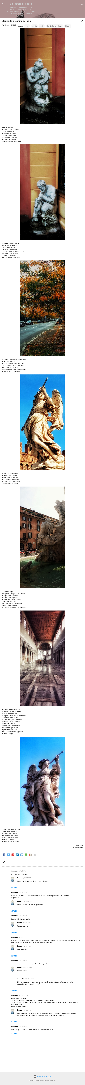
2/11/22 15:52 (23, 892)
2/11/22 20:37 (23, 960)
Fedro (19, 878)
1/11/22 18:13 (23, 871)
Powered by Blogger (42, 1076)
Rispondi (14, 888)
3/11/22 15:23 (29, 979)
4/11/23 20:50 (23, 1026)
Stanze (67, 26)
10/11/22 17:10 (23, 995)
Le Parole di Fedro (21, 3)
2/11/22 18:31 (23, 916)
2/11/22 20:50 (27, 946)
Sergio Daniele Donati (54, 26)
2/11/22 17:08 (27, 901)
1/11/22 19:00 (27, 878)
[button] (82, 21)
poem (27, 26)
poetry (42, 26)
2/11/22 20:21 (23, 937)
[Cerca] (82, 4)
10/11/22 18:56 (27, 1010)
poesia (34, 26)
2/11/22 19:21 (27, 923)
